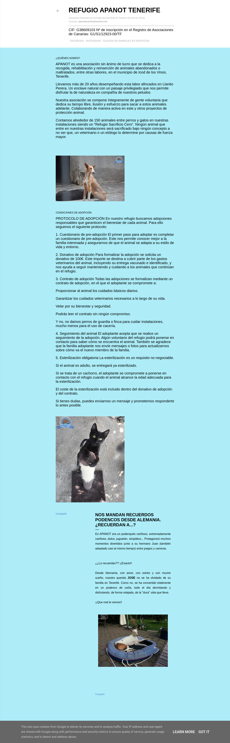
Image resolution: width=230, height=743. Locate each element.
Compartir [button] (61, 513)
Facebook (75, 40)
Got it (204, 732)
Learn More (184, 732)
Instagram (92, 40)
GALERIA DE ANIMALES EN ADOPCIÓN (125, 40)
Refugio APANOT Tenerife (114, 10)
